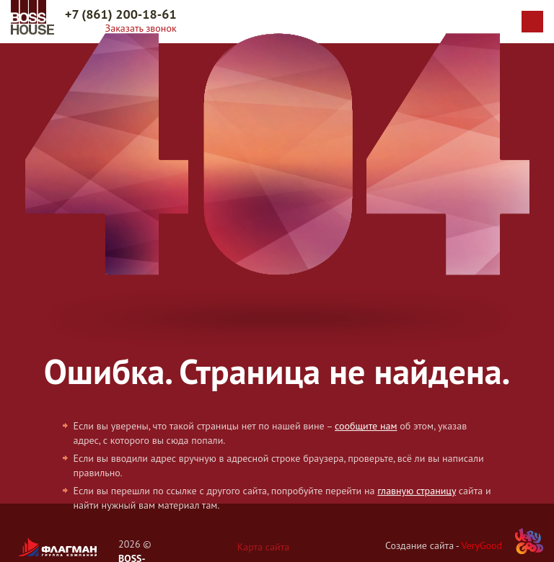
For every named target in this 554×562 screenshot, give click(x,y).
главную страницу (416, 490)
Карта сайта (263, 546)
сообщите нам (366, 425)
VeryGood (481, 545)
